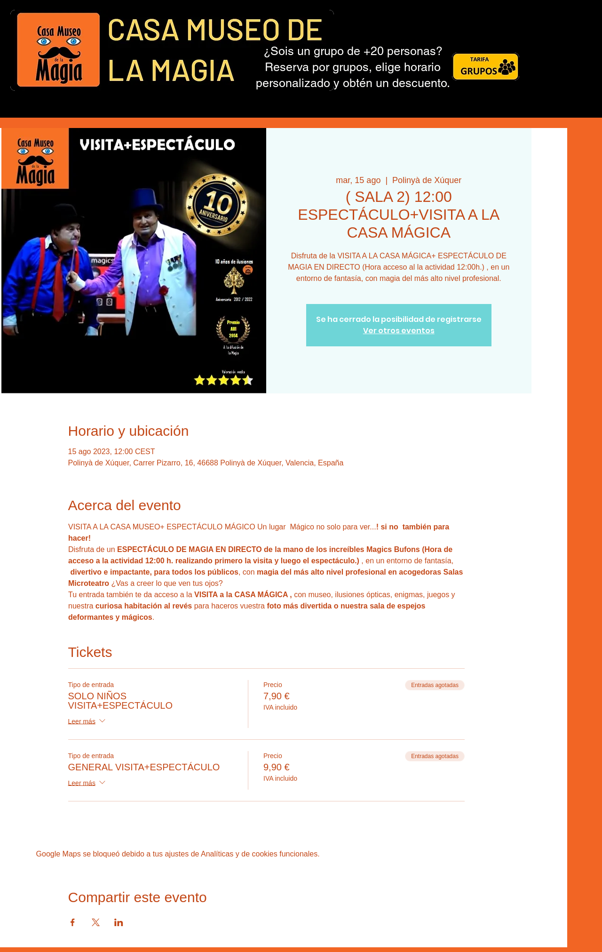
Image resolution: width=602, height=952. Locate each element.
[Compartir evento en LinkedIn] (118, 922)
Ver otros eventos (399, 330)
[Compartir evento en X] (95, 922)
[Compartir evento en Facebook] (72, 922)
